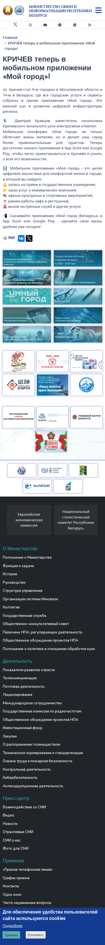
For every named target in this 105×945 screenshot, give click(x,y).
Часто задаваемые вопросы (27, 902)
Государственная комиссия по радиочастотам (42, 711)
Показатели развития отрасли (29, 670)
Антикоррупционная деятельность (33, 786)
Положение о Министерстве (27, 557)
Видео (8, 815)
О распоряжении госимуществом (31, 744)
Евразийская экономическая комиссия (29, 520)
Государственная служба (24, 615)
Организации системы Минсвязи (30, 599)
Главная (10, 37)
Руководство (14, 582)
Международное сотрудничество (32, 703)
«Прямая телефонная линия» (28, 869)
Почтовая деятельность (24, 686)
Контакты (11, 886)
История (10, 574)
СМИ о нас (11, 840)
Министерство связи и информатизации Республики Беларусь (60, 11)
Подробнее (12, 925)
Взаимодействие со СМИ (24, 807)
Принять (11, 935)
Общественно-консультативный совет (36, 623)
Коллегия (11, 607)
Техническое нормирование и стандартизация (43, 752)
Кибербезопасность (20, 777)
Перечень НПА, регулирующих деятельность (42, 632)
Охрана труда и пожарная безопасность (38, 761)
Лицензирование (17, 694)
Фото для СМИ (16, 848)
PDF (11, 237)
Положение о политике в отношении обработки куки (49, 648)
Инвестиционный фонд (22, 727)
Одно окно (12, 894)
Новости (10, 823)
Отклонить (35, 935)
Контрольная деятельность (27, 769)
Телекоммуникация (20, 678)
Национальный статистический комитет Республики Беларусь (76, 520)
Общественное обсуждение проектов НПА (40, 640)
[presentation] (4, 521)
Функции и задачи (18, 566)
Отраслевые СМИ (18, 832)
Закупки (10, 736)
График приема (16, 878)
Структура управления (22, 590)
